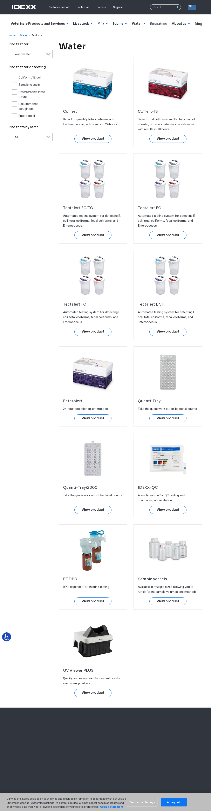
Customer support (59, 7)
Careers (101, 7)
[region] (105, 802)
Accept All (174, 802)
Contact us (83, 7)
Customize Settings (142, 802)
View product (93, 139)
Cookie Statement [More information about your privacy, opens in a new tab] (111, 806)
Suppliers (118, 7)
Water (23, 35)
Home (12, 35)
